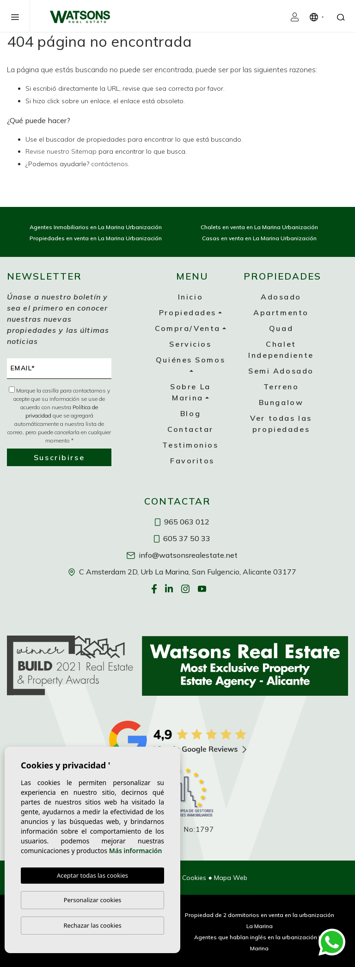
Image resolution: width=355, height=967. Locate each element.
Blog (190, 413)
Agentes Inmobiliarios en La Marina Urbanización (96, 227)
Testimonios (190, 444)
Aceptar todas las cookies (92, 875)
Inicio (190, 296)
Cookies (194, 877)
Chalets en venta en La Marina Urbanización (259, 227)
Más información (135, 850)
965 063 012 (182, 521)
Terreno (281, 386)
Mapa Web (230, 877)
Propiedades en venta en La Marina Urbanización (96, 238)
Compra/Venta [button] (187, 328)
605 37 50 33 (182, 538)
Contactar (190, 429)
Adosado (281, 296)
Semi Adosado (281, 370)
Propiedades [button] (187, 312)
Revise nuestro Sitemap (61, 151)
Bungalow (281, 402)
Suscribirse (59, 457)
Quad (281, 328)
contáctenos (109, 164)
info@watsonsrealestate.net (182, 555)
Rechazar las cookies (92, 925)
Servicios (190, 344)
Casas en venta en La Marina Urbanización (259, 238)
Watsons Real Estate (80, 16)
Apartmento (281, 312)
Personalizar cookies (93, 900)
